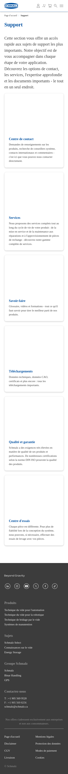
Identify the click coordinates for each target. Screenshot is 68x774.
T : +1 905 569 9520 (15, 698)
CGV (7, 750)
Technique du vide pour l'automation (24, 609)
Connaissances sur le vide (18, 647)
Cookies (40, 757)
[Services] (34, 211)
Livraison (9, 757)
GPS (6, 680)
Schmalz (9, 670)
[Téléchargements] (34, 359)
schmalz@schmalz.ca (16, 706)
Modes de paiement (46, 750)
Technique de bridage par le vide (22, 619)
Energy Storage (12, 652)
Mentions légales (45, 736)
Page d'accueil (12, 736)
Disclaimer (10, 743)
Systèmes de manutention (18, 624)
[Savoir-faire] (34, 288)
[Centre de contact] (34, 130)
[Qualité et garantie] (34, 433)
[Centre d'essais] (34, 510)
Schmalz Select (12, 642)
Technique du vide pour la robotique (24, 614)
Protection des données (48, 743)
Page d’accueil (10, 15)
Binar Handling (12, 675)
